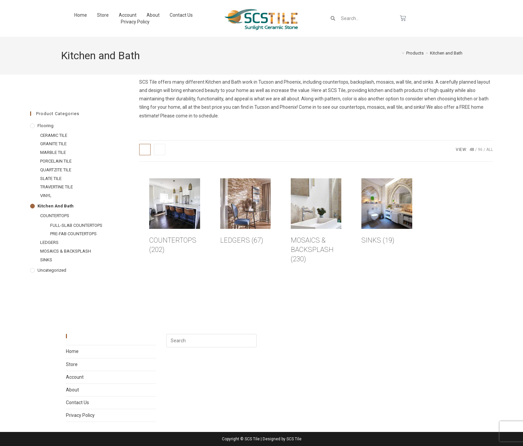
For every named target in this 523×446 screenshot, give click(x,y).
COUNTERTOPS (54, 215)
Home (80, 15)
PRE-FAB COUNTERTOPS (73, 233)
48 (471, 149)
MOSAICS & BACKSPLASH (65, 251)
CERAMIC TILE (53, 135)
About (153, 15)
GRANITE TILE (53, 143)
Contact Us (181, 15)
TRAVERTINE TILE (56, 186)
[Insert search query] (211, 340)
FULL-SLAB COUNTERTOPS (76, 225)
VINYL (46, 195)
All (489, 149)
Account (128, 15)
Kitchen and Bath (446, 53)
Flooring (45, 125)
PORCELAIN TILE (56, 161)
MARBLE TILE (53, 152)
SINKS (46, 259)
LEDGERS (49, 242)
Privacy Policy (135, 21)
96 (480, 149)
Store (103, 15)
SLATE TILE (51, 178)
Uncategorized (51, 270)
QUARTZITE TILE (55, 169)
